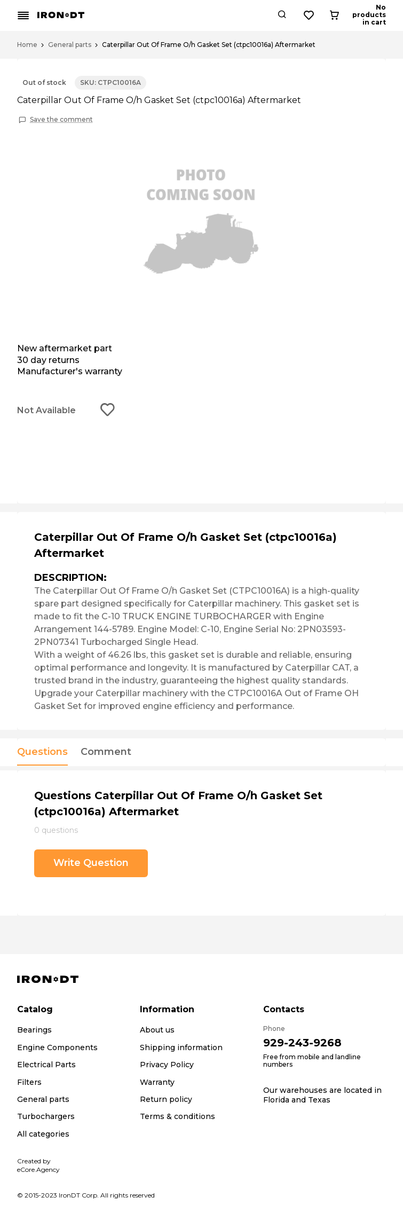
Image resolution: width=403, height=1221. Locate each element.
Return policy (166, 1099)
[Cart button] (377, 15)
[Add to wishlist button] (107, 410)
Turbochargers (46, 1116)
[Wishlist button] (348, 15)
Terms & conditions (177, 1116)
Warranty (157, 1082)
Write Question (91, 863)
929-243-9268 (302, 1042)
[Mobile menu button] (23, 15)
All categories (43, 1134)
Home (27, 45)
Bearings (34, 1030)
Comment (106, 752)
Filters (29, 1082)
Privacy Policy (167, 1064)
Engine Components (57, 1047)
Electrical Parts (46, 1064)
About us (157, 1030)
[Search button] (320, 15)
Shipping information (181, 1047)
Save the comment (61, 119)
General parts (69, 45)
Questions (42, 752)
